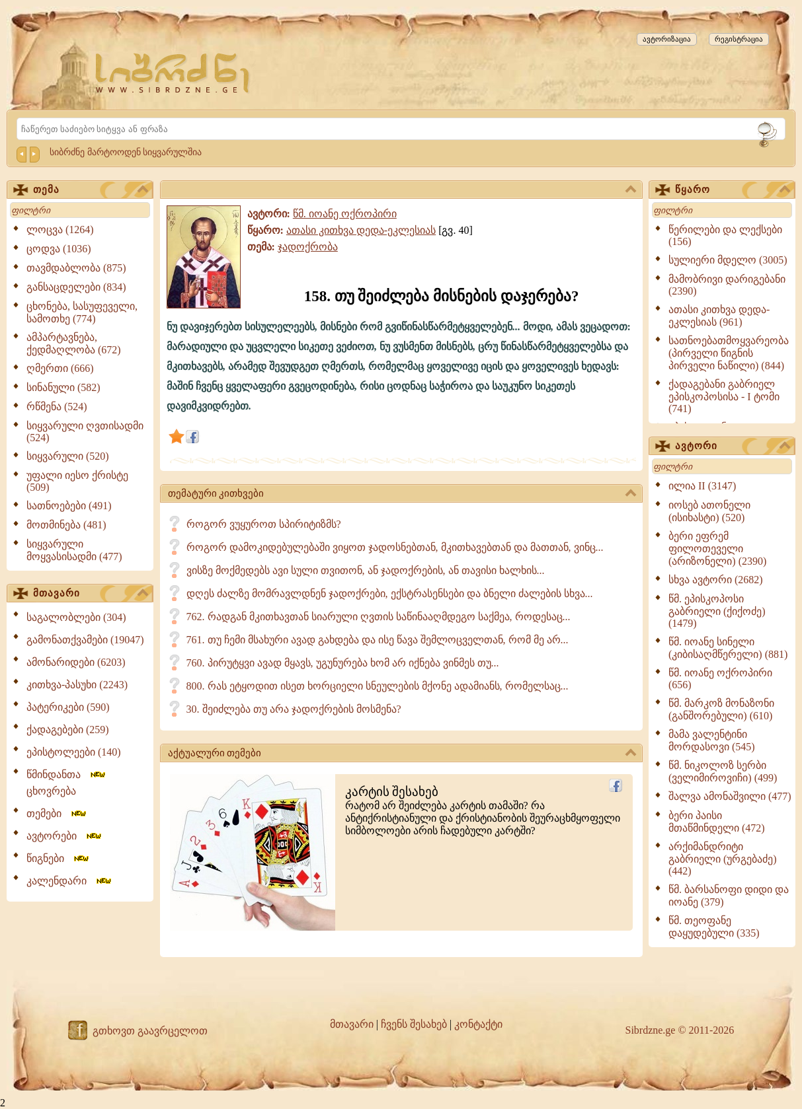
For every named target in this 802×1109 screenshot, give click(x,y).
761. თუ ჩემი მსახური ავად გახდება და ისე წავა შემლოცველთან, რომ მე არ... (377, 639)
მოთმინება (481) (66, 524)
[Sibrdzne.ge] (173, 73)
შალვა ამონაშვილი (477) (729, 796)
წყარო (732, 190)
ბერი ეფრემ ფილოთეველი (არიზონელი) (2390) (717, 548)
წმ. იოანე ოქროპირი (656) (720, 678)
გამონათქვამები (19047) (85, 639)
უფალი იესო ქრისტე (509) (77, 481)
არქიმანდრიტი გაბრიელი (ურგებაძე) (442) (722, 858)
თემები (57, 813)
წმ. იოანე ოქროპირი (345, 213)
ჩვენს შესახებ (414, 1024)
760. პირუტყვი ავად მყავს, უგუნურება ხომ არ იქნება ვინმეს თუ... (342, 662)
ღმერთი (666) (60, 368)
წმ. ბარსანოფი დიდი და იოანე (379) (728, 896)
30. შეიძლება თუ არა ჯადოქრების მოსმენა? (293, 709)
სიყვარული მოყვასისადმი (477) (74, 550)
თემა (90, 190)
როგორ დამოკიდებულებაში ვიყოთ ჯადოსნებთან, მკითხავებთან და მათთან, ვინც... (395, 547)
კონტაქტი (478, 1024)
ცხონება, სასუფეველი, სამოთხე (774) (82, 312)
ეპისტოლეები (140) (73, 752)
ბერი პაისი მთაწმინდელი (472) (716, 822)
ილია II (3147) (702, 485)
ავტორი (732, 446)
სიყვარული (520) (67, 456)
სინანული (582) (63, 387)
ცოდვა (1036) (58, 248)
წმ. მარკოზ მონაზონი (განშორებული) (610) (721, 709)
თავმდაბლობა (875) (76, 267)
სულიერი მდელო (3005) (727, 260)
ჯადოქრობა (308, 246)
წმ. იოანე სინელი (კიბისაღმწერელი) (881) (727, 648)
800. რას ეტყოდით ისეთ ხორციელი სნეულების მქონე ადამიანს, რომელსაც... (377, 686)
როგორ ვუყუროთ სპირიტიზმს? (263, 524)
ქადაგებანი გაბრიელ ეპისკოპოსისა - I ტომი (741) (724, 396)
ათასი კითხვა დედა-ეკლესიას (361, 230)
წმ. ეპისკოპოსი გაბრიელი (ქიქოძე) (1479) (717, 611)
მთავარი (90, 594)
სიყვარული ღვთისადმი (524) (84, 431)
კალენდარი (69, 880)
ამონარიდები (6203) (76, 662)
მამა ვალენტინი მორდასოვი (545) (711, 740)
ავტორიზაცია (667, 39)
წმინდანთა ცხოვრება (66, 783)
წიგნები (58, 858)
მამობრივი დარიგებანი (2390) (726, 285)
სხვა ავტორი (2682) (715, 579)
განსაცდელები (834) (76, 287)
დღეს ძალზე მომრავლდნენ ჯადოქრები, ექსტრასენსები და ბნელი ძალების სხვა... (389, 593)
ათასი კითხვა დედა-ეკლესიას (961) (719, 316)
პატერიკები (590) (68, 707)
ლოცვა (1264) (60, 229)
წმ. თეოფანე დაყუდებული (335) (714, 927)
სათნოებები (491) (69, 505)
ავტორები (64, 835)
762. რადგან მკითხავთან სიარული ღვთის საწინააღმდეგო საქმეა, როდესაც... (378, 616)
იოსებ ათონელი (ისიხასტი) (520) (709, 511)
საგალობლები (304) (76, 617)
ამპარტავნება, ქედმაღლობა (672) (73, 343)
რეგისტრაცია (739, 39)
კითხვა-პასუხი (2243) (77, 684)
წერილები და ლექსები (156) (725, 235)
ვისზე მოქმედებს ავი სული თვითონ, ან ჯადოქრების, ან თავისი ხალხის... (365, 570)
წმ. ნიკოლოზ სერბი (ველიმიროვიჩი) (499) (722, 771)
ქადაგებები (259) (67, 729)
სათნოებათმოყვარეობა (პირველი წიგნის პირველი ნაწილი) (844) (728, 353)
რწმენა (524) (56, 406)
